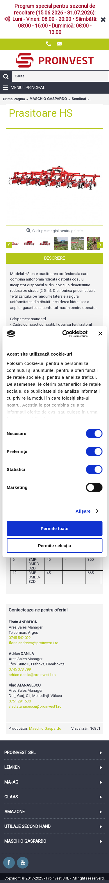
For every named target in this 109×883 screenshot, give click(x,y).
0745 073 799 (20, 669)
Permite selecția (54, 545)
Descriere (54, 258)
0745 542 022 (20, 638)
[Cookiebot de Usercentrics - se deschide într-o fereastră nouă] (64, 334)
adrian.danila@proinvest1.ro (32, 675)
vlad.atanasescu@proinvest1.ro (35, 706)
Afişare (83, 511)
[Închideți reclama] (100, 334)
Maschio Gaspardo (45, 728)
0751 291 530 (20, 701)
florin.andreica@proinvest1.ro (33, 643)
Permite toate (54, 528)
